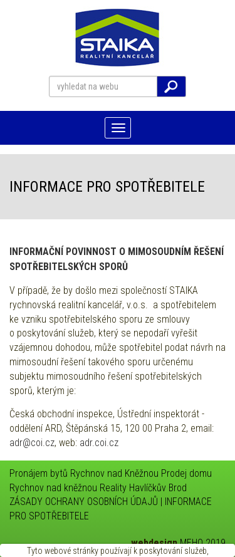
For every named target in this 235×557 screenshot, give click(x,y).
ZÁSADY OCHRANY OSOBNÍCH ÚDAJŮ (83, 502)
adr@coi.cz (32, 443)
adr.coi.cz (99, 443)
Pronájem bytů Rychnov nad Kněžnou (84, 473)
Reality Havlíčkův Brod (143, 488)
